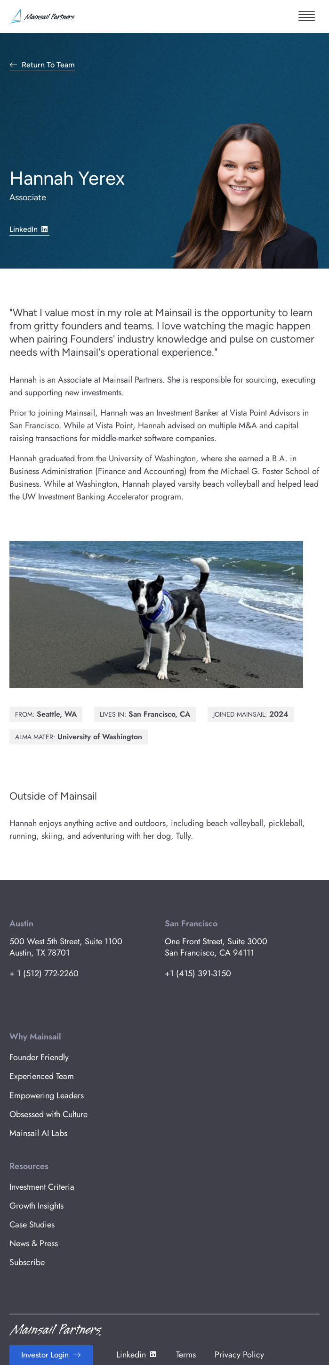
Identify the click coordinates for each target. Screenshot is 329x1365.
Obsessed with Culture (48, 1114)
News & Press (33, 1243)
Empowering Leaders (46, 1095)
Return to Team (48, 65)
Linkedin (136, 1354)
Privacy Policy (239, 1354)
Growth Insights (36, 1205)
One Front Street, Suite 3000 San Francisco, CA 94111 (216, 947)
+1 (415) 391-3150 (198, 973)
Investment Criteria (41, 1187)
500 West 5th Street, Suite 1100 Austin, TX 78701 (65, 947)
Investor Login (45, 1354)
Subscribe (27, 1262)
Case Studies (32, 1224)
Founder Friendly (39, 1057)
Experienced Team (41, 1076)
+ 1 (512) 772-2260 (44, 973)
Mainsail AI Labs (38, 1133)
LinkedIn (29, 229)
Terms (186, 1354)
